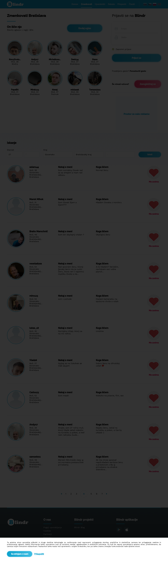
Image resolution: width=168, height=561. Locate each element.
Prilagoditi (39, 554)
